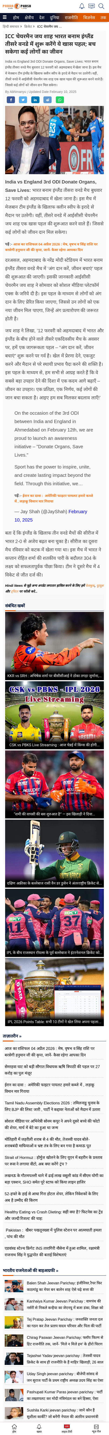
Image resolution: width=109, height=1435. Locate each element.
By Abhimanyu (16, 92)
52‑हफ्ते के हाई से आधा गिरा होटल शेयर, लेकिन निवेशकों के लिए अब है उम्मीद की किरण (51, 1197)
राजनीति (70, 17)
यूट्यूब (99, 585)
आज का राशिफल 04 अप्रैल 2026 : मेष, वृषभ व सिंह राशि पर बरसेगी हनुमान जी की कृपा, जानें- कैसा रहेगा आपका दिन (50, 1051)
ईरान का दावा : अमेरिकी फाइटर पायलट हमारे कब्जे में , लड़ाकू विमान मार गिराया (49, 1088)
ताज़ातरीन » (12, 1036)
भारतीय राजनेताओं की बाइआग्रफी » (30, 1270)
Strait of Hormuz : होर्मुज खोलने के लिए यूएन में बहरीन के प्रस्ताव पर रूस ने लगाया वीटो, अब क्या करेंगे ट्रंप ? (53, 1160)
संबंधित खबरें (15, 605)
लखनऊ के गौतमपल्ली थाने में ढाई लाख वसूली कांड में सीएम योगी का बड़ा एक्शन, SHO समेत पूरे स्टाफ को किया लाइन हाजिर (54, 1179)
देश (41, 17)
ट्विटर (14, 591)
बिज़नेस (88, 17)
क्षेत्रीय (28, 17)
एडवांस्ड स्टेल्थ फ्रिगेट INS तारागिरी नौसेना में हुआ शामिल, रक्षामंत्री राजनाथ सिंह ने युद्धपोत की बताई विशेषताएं (52, 1251)
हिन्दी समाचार (11, 26)
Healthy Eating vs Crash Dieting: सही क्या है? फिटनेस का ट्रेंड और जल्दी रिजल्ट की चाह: (54, 1215)
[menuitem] (16, 17)
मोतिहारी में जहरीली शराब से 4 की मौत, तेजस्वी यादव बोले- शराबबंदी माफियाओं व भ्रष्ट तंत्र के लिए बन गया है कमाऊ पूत (48, 1142)
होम (15, 17)
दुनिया (54, 17)
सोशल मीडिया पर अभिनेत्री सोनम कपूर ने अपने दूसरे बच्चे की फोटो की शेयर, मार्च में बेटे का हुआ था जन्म (52, 1124)
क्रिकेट (28, 26)
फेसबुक (90, 585)
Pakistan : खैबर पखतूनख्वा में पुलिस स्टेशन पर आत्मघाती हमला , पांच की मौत (53, 1233)
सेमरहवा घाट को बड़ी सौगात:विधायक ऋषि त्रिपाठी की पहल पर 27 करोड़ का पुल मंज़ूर (52, 1070)
